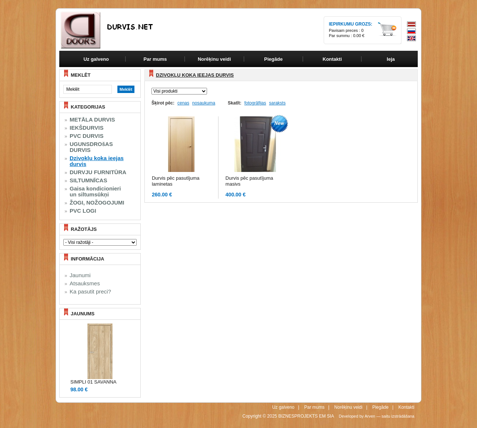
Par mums (314, 407)
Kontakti (406, 407)
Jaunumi (80, 275)
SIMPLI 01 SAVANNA (93, 382)
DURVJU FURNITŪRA (98, 172)
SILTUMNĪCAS (88, 180)
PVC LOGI (83, 211)
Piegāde (380, 407)
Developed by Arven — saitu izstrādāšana (376, 416)
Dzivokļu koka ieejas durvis (97, 161)
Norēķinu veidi (348, 407)
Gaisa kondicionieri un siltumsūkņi (95, 192)
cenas (183, 103)
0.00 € (358, 35)
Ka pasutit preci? (90, 292)
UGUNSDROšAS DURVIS (91, 147)
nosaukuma (203, 103)
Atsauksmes (85, 283)
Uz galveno (96, 59)
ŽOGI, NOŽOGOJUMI (97, 203)
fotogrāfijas (255, 103)
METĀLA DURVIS (92, 120)
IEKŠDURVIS (86, 128)
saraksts (277, 103)
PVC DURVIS (86, 136)
